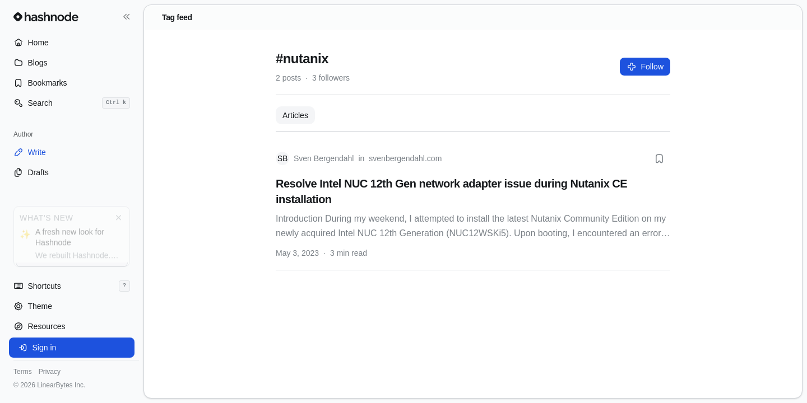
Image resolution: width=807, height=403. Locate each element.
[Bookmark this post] (659, 158)
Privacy (50, 372)
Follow (645, 66)
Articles (295, 115)
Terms (22, 372)
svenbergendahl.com (405, 158)
